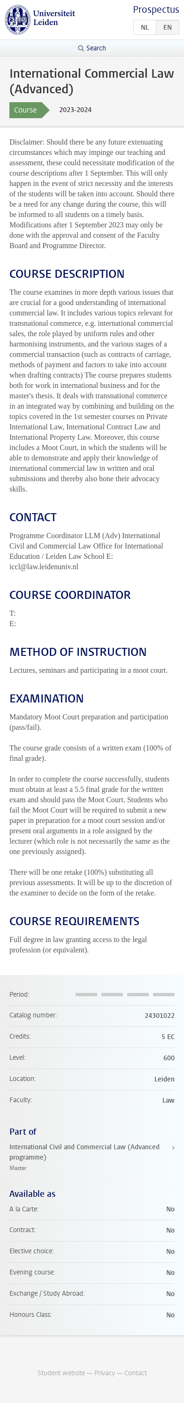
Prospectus (156, 9)
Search (96, 48)
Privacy (104, 1373)
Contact (135, 1373)
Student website (61, 1373)
